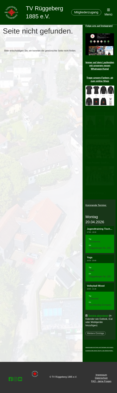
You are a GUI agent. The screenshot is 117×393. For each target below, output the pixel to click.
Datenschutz (101, 378)
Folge (99, 26)
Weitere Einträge (95, 333)
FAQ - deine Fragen (101, 381)
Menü (108, 12)
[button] (99, 239)
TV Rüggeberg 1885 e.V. (44, 12)
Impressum (101, 375)
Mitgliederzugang (86, 12)
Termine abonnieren (98, 315)
